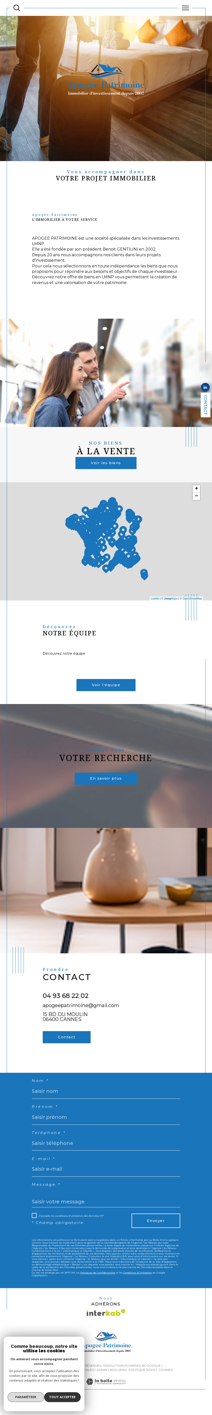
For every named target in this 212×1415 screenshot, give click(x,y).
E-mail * (44, 1171)
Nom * (41, 1091)
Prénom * (46, 1118)
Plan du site (49, 1383)
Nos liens (118, 1383)
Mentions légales (78, 1383)
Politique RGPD (142, 1383)
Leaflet (155, 601)
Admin (102, 1383)
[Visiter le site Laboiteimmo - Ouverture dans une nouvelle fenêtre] (106, 1400)
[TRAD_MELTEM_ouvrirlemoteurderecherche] (16, 8)
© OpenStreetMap (191, 601)
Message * (47, 1197)
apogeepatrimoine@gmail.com (81, 1013)
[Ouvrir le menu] (185, 8)
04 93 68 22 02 (66, 1003)
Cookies (165, 1383)
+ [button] (196, 494)
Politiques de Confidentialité (97, 1285)
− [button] (196, 501)
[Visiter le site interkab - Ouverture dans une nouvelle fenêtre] (106, 1326)
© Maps (169, 601)
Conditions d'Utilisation (137, 1285)
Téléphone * (50, 1144)
